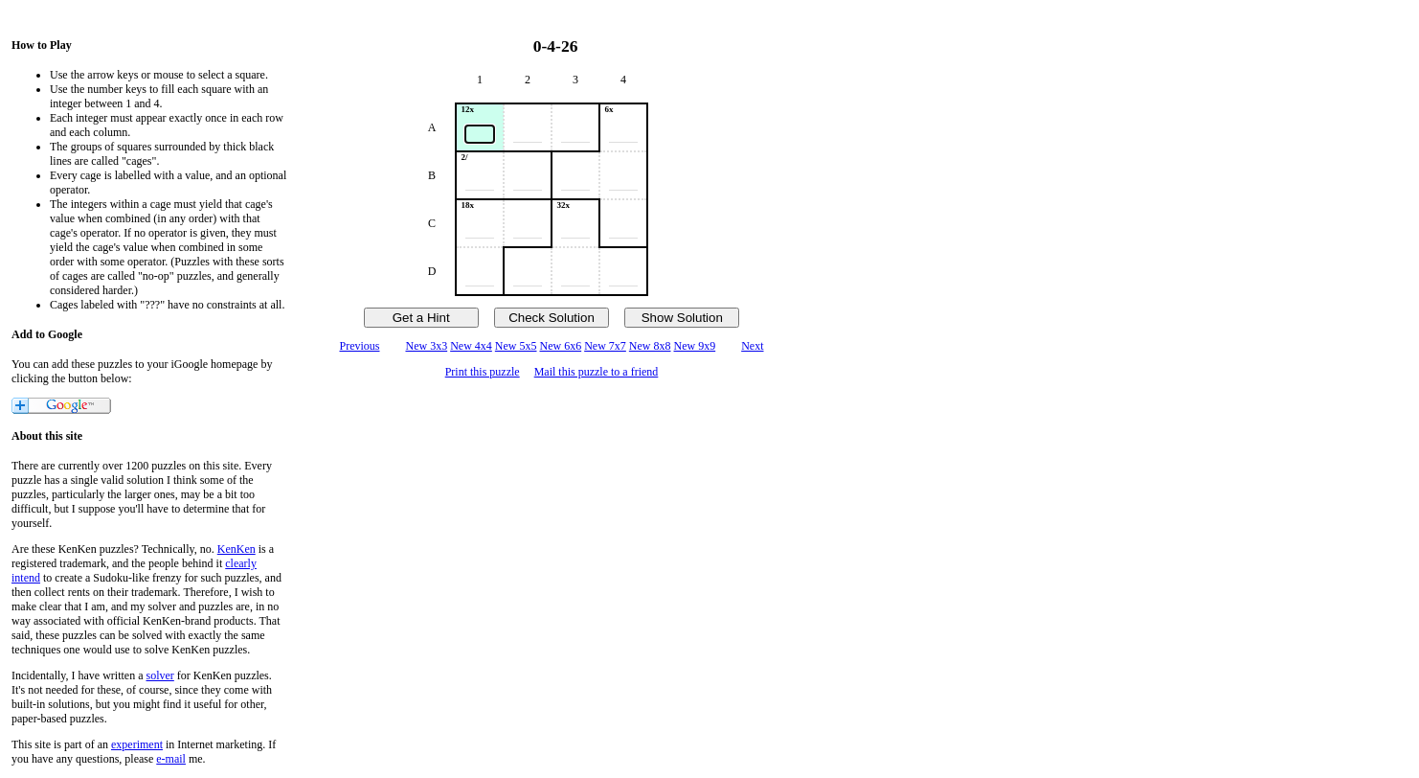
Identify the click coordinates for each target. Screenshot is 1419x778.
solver (160, 675)
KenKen (236, 549)
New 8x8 (650, 346)
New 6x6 (561, 346)
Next (752, 346)
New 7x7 (605, 346)
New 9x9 (695, 346)
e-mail (171, 759)
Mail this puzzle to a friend (596, 371)
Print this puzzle (482, 371)
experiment (137, 744)
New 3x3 (426, 346)
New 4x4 (471, 346)
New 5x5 (516, 346)
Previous (359, 346)
